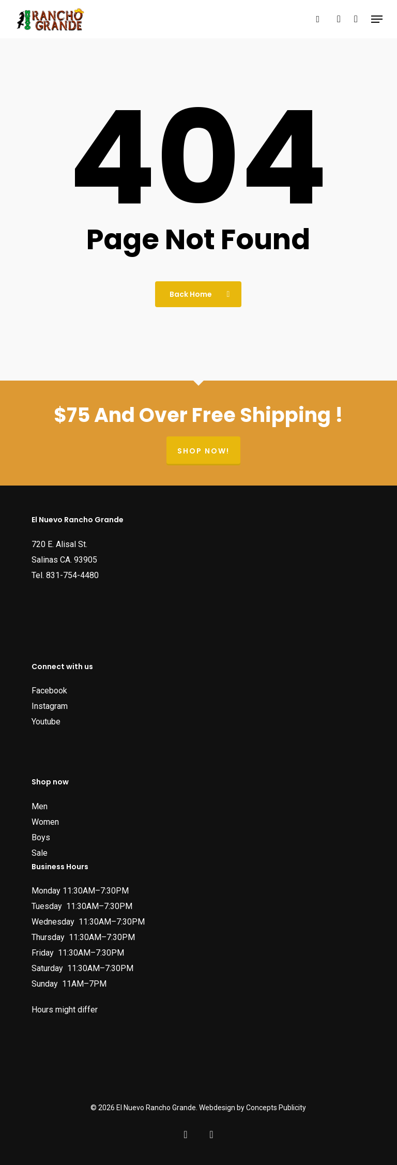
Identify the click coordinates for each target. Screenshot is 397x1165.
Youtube (46, 722)
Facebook (49, 690)
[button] (377, 19)
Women (45, 822)
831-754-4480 (72, 575)
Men (40, 806)
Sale (40, 853)
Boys (41, 837)
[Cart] (356, 19)
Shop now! (203, 451)
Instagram (50, 706)
